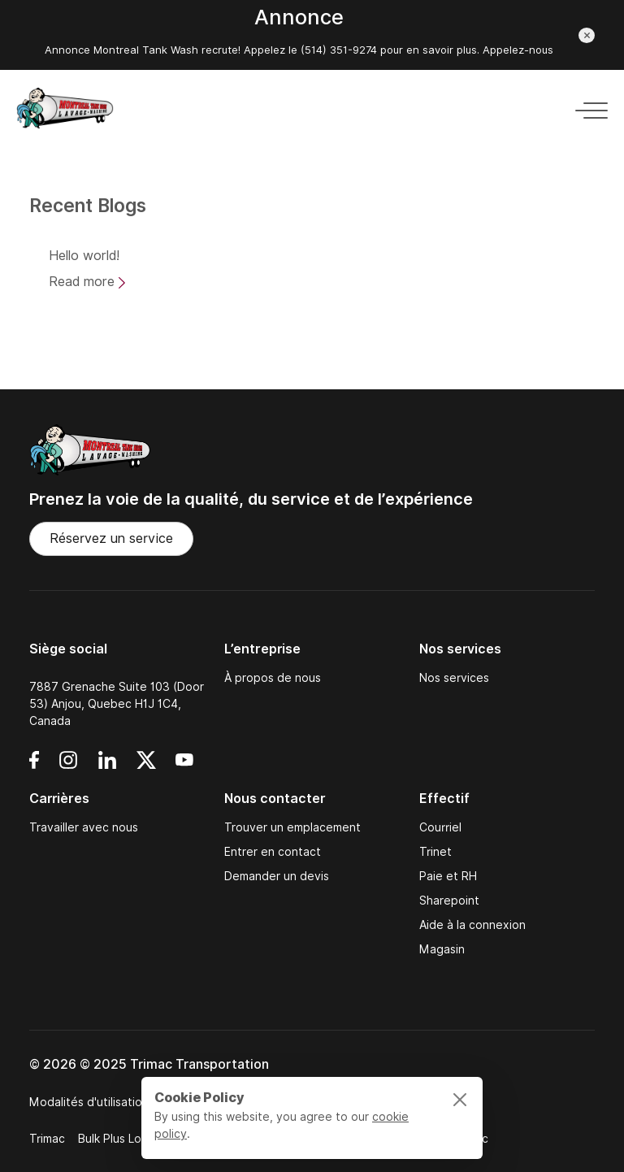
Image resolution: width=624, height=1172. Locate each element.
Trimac (47, 1139)
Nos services (454, 678)
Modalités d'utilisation (89, 1102)
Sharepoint (449, 900)
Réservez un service (111, 538)
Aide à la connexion (472, 925)
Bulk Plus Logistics (127, 1139)
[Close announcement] (586, 35)
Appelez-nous (518, 50)
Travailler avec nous (83, 827)
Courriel (440, 827)
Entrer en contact (272, 851)
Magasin (442, 949)
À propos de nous (272, 678)
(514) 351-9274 (337, 50)
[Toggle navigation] (587, 107)
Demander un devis (276, 876)
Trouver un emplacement (292, 827)
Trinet (435, 851)
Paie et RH (448, 876)
